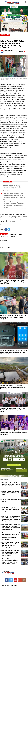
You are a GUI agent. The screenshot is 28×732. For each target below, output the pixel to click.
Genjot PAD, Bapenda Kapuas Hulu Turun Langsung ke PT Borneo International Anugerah (13, 317)
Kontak (16, 585)
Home (1, 38)
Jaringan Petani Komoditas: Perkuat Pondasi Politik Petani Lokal (11, 492)
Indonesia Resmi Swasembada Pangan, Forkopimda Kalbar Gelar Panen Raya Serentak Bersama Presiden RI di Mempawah (11, 536)
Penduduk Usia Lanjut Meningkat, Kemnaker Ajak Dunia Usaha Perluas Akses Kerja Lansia (13, 432)
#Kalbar (20, 234)
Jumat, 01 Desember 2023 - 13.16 (10, 51)
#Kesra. (13, 236)
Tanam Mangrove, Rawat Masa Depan (11, 500)
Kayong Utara (15, 38)
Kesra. (20, 38)
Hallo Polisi (6, 38)
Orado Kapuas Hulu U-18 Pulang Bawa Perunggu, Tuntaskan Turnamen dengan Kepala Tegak (13, 281)
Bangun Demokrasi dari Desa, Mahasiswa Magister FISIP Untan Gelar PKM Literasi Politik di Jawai (11, 553)
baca (21, 51)
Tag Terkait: (4, 234)
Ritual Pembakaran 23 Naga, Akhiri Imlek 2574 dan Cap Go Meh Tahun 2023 (11, 484)
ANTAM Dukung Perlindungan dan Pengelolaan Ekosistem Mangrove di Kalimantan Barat (11, 509)
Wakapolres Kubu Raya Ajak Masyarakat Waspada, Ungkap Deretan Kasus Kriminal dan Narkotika (12, 188)
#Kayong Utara (5, 236)
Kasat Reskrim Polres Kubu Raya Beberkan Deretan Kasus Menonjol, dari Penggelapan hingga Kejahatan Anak (14, 196)
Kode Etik (10, 585)
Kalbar (10, 38)
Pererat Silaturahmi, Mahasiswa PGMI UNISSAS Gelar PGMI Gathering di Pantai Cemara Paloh (10, 561)
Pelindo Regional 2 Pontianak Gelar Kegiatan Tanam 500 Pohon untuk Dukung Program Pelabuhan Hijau (11, 527)
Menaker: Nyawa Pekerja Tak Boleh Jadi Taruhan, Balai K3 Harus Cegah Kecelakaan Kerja (13, 409)
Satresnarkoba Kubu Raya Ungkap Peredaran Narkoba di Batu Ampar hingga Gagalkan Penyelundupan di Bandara (14, 204)
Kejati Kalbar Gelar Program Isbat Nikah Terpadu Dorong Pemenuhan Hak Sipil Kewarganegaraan (10, 544)
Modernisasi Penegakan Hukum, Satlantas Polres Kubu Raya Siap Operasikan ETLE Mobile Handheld (13, 352)
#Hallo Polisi (12, 234)
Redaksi (3, 585)
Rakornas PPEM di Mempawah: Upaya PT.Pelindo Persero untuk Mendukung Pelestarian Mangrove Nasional (11, 518)
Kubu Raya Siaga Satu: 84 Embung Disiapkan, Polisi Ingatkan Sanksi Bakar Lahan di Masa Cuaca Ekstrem (12, 387)
